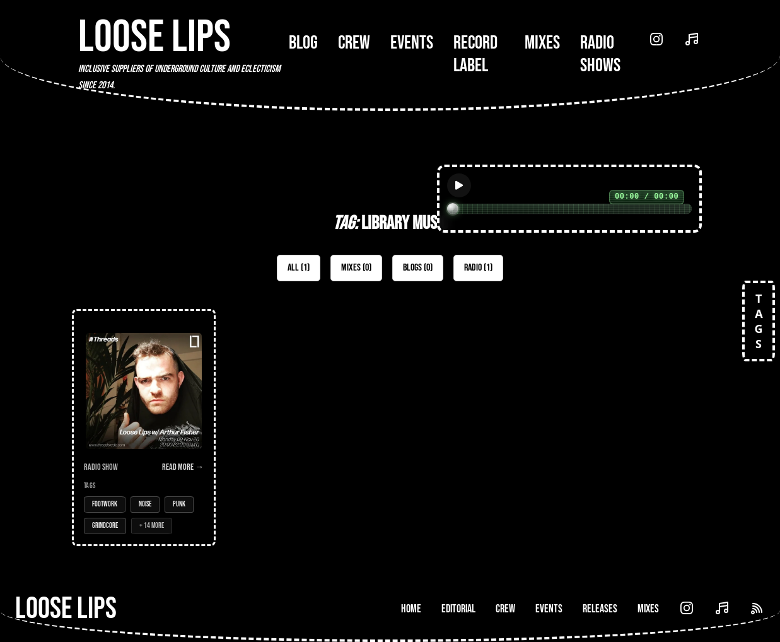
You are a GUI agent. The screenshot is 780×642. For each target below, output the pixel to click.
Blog (303, 43)
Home (411, 609)
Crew (354, 43)
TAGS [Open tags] (758, 321)
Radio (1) (478, 268)
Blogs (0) (418, 268)
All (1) (299, 268)
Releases (600, 609)
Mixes (542, 43)
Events (411, 43)
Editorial (458, 609)
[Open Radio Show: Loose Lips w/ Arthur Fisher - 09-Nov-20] (144, 427)
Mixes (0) (356, 268)
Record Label (475, 54)
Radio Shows (600, 54)
